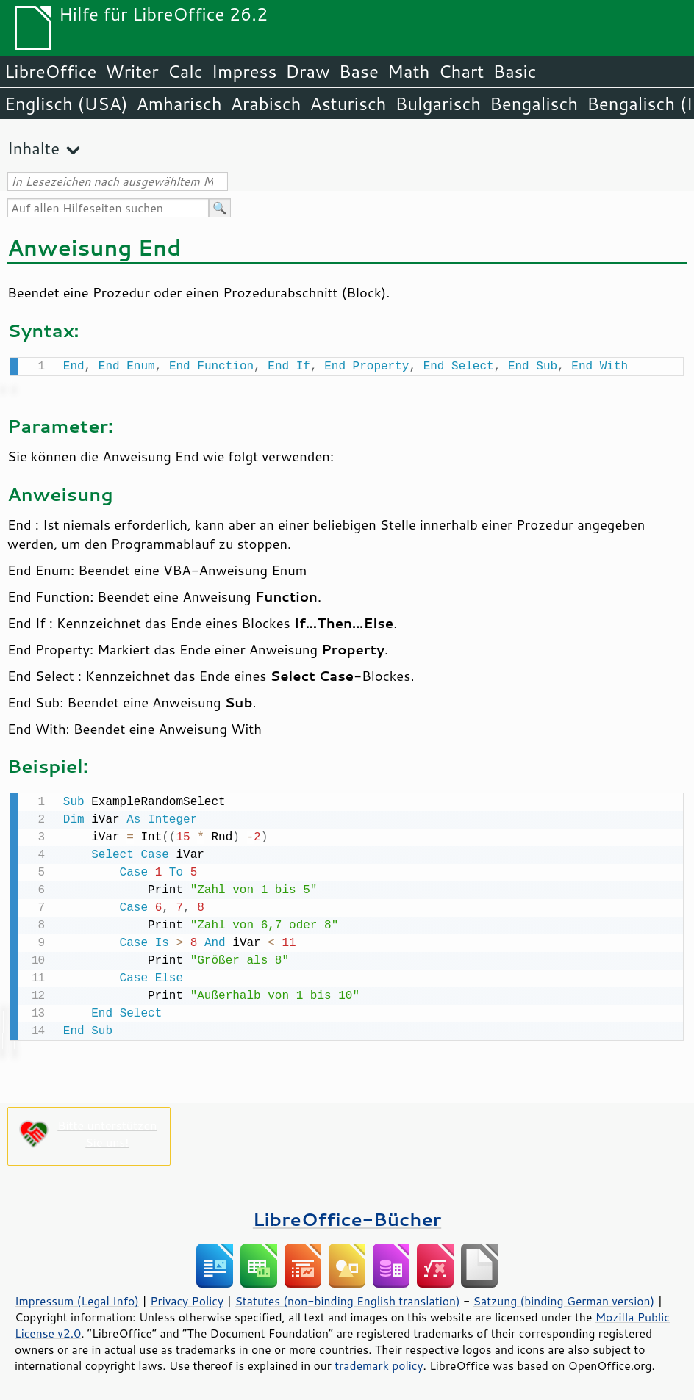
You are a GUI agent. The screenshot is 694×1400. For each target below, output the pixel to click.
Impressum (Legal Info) (77, 1298)
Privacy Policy (186, 1298)
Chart (461, 71)
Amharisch (179, 103)
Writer (131, 71)
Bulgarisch (439, 103)
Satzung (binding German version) (564, 1298)
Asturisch (348, 103)
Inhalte (33, 148)
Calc (185, 71)
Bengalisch (534, 103)
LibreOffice (50, 71)
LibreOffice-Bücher (347, 1216)
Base (359, 71)
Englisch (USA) (66, 103)
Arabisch (266, 103)
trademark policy (379, 1362)
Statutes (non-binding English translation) (347, 1298)
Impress (244, 71)
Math (408, 71)
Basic (514, 71)
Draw (307, 71)
